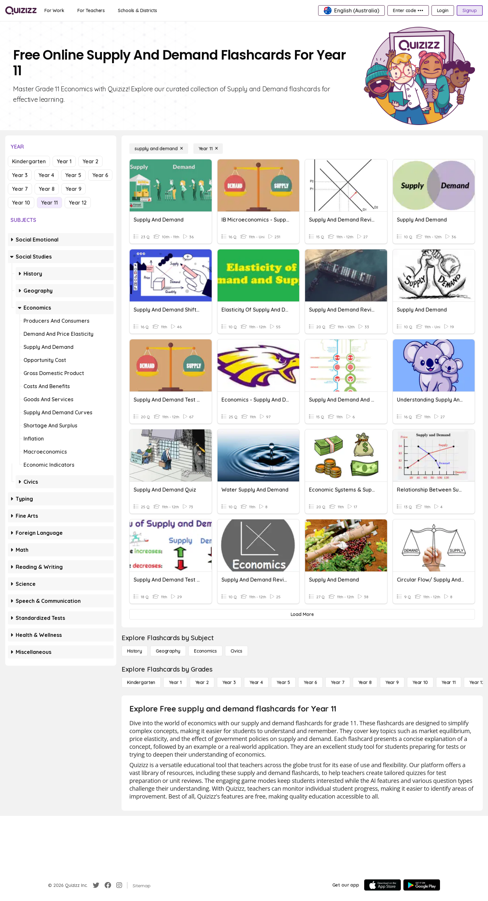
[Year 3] (229, 682)
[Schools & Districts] (137, 10)
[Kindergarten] (141, 682)
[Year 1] (175, 682)
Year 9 (73, 189)
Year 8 (47, 189)
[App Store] (382, 885)
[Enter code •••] (408, 10)
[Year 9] (392, 682)
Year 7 (20, 189)
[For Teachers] (91, 10)
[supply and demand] (158, 148)
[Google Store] (421, 885)
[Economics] (205, 651)
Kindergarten (29, 161)
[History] (135, 651)
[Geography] (168, 651)
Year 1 (64, 161)
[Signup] (470, 10)
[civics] (236, 651)
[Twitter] (96, 885)
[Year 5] (283, 682)
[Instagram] (119, 885)
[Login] (442, 10)
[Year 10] (420, 682)
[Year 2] (202, 682)
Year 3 (19, 175)
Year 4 (46, 175)
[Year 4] (256, 682)
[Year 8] (365, 682)
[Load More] (302, 614)
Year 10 (21, 202)
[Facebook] (108, 885)
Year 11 (49, 202)
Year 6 (100, 175)
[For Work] (54, 10)
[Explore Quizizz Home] (21, 10)
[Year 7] (337, 682)
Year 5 (73, 175)
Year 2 (90, 161)
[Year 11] (208, 148)
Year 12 (78, 202)
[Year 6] (310, 682)
